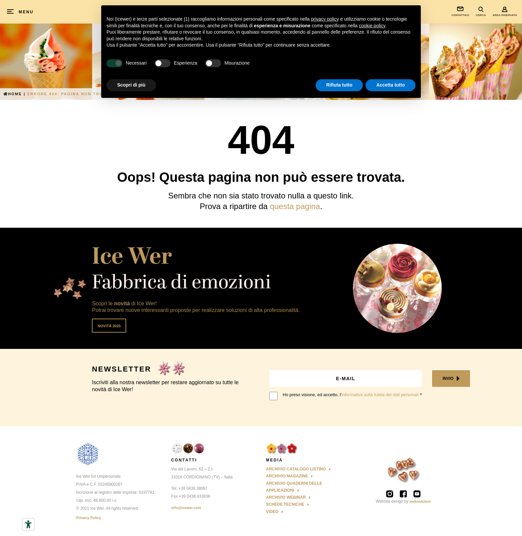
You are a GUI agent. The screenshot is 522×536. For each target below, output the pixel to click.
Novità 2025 (109, 326)
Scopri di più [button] (131, 85)
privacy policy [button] (325, 19)
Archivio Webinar (286, 497)
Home (12, 94)
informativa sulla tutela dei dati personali (380, 394)
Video (272, 511)
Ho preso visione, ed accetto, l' (350, 394)
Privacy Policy (88, 518)
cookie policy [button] (372, 25)
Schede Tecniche (285, 504)
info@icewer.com (186, 508)
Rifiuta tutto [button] (339, 85)
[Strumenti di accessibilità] (28, 524)
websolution (420, 501)
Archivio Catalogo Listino (296, 469)
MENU (26, 12)
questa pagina (295, 206)
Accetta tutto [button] (390, 85)
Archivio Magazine (287, 476)
